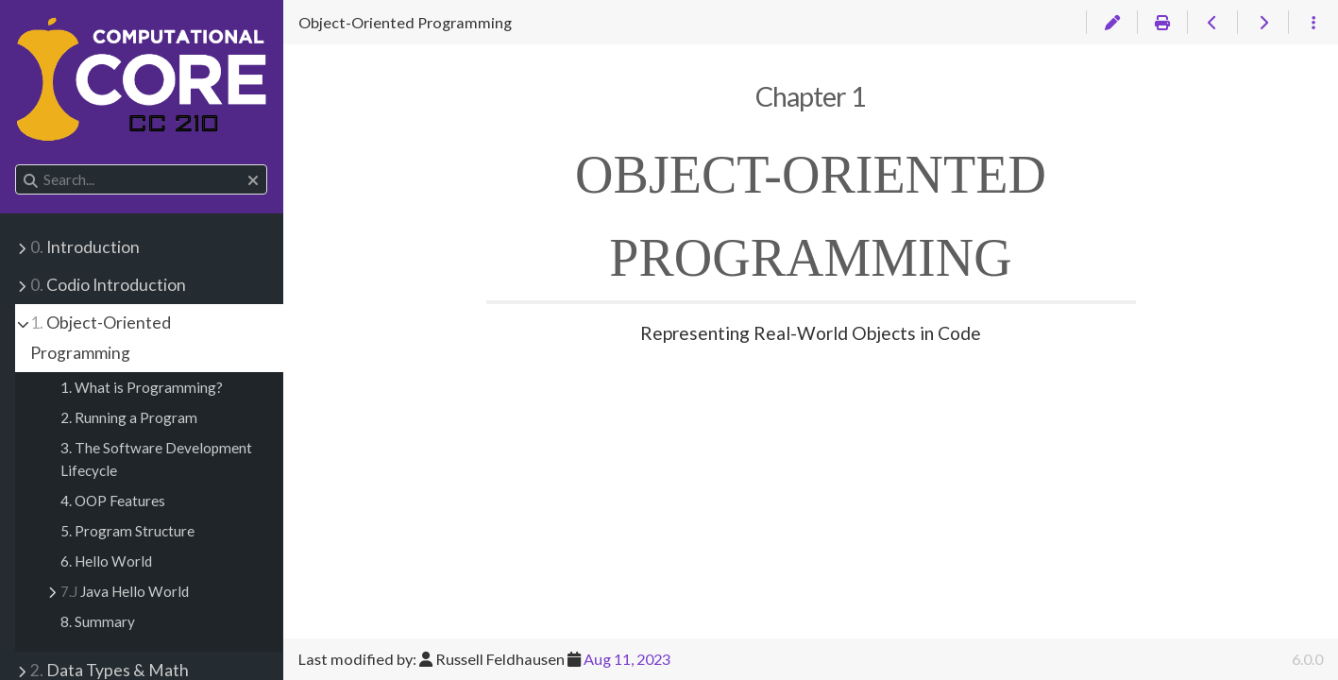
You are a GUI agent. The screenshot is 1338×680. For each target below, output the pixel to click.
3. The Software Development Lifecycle (156, 459)
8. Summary (97, 621)
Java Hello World (124, 591)
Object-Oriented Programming (100, 338)
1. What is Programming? (141, 387)
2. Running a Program (128, 417)
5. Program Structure (127, 530)
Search (16, 164)
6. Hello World (106, 561)
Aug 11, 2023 (627, 659)
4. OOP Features (112, 500)
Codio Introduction (108, 285)
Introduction (85, 247)
